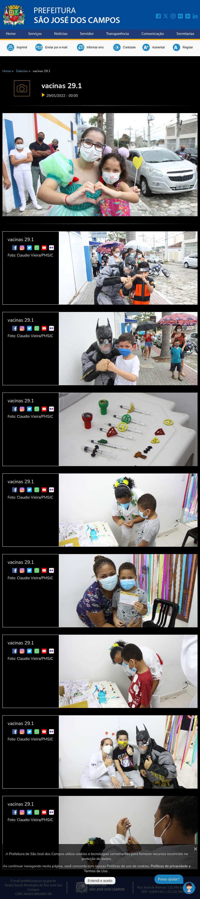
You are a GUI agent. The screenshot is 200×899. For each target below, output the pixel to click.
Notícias (60, 34)
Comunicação (152, 34)
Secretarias (185, 34)
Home (11, 34)
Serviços (35, 34)
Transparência (117, 34)
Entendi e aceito (100, 881)
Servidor (87, 34)
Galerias (22, 71)
